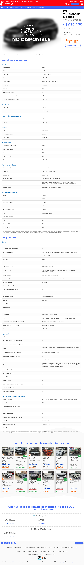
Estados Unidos (42, 551)
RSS (76, 547)
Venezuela (65, 551)
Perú (54, 551)
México (49, 551)
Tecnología (20, 1)
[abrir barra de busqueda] (66, 4)
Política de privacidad (71, 562)
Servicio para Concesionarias (67, 547)
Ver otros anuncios (73, 45)
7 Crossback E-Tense (29, 7)
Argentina (7, 1)
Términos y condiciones (29, 547)
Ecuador (35, 551)
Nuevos (3, 7)
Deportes (26, 1)
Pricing (50, 547)
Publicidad (56, 547)
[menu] (82, 4)
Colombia (29, 551)
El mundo (13, 1)
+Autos (36, 1)
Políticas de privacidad (42, 547)
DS (21, 7)
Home (2, 1)
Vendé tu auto (75, 4)
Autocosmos (14, 561)
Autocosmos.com (36, 562)
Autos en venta (10, 7)
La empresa (9, 547)
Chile (24, 551)
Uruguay (59, 551)
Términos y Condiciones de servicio (57, 562)
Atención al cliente (18, 547)
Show (31, 1)
